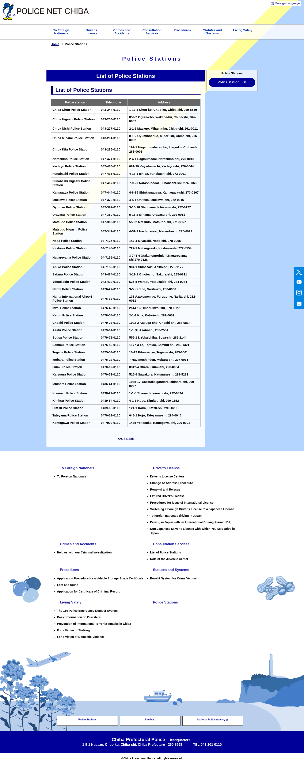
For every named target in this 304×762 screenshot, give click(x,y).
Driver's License (164, 468)
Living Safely (242, 30)
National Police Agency (212, 717)
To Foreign (61, 31)
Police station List (232, 82)
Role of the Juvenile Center (169, 558)
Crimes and (121, 31)
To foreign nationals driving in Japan (176, 515)
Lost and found (67, 583)
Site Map (150, 717)
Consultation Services (170, 543)
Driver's (91, 31)
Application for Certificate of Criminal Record (88, 590)
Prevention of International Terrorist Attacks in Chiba (94, 622)
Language (287, 3)
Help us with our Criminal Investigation (84, 551)
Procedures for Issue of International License (181, 502)
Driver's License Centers (167, 476)
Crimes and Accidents (77, 543)
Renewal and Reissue (165, 489)
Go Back (127, 439)
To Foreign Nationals (76, 468)
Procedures (182, 30)
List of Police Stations (165, 551)
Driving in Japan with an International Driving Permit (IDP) (190, 521)
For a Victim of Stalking (73, 628)
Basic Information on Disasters (78, 615)
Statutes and (212, 31)
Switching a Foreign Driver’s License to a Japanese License (192, 508)
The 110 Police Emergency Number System (87, 608)
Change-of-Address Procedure (171, 482)
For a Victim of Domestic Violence (80, 635)
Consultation (152, 31)
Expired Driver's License (167, 495)
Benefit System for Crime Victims (173, 577)
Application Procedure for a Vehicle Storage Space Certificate (100, 577)
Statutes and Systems (170, 569)
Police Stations (163, 600)
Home (55, 44)
